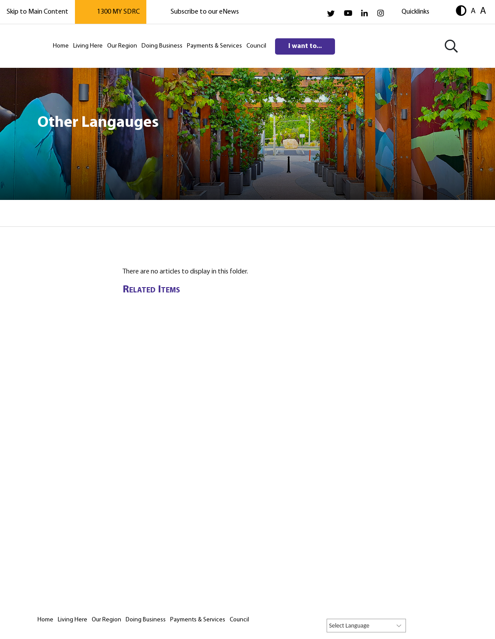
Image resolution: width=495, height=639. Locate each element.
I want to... (305, 46)
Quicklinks (415, 11)
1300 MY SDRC (118, 11)
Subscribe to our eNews (205, 11)
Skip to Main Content (37, 11)
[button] (461, 11)
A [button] (473, 11)
